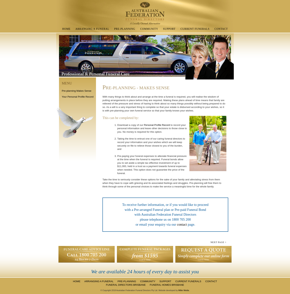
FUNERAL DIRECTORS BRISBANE (126, 284)
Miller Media (183, 290)
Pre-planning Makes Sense (76, 90)
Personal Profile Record (157, 125)
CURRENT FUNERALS (195, 29)
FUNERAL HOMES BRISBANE (167, 284)
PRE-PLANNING (124, 29)
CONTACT (221, 29)
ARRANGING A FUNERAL (92, 29)
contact (182, 224)
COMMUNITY (149, 29)
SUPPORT (169, 29)
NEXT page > (218, 242)
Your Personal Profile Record (77, 96)
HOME (66, 29)
